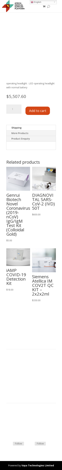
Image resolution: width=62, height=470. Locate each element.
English (36, 2)
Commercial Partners (17, 369)
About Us (11, 373)
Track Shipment (14, 431)
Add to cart (37, 110)
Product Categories (16, 362)
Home (9, 358)
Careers (10, 377)
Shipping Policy (14, 419)
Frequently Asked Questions (21, 427)
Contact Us (12, 423)
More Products (19, 133)
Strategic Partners (15, 365)
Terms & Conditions (17, 415)
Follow (18, 443)
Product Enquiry (20, 138)
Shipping (16, 127)
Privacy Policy (13, 381)
